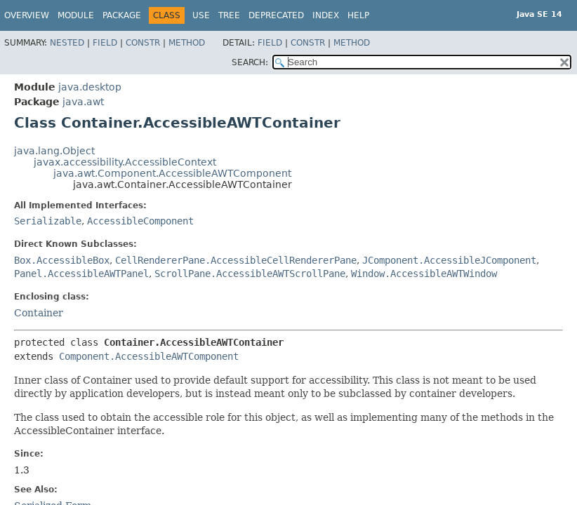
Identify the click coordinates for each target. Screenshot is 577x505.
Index (325, 15)
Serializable (47, 221)
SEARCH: (250, 62)
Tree (229, 15)
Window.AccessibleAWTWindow (424, 273)
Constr (143, 43)
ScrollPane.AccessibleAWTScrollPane (249, 273)
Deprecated (276, 15)
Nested (67, 43)
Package (121, 15)
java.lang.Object (54, 150)
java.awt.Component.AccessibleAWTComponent (172, 173)
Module (76, 15)
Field (105, 43)
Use (201, 15)
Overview (26, 15)
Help (358, 15)
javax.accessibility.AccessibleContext (125, 162)
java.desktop (89, 87)
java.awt (83, 101)
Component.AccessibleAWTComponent (149, 356)
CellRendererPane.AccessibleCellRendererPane (236, 260)
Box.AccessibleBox (62, 260)
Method (186, 43)
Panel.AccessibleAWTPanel (81, 273)
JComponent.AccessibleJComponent (449, 260)
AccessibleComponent (140, 221)
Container (38, 312)
